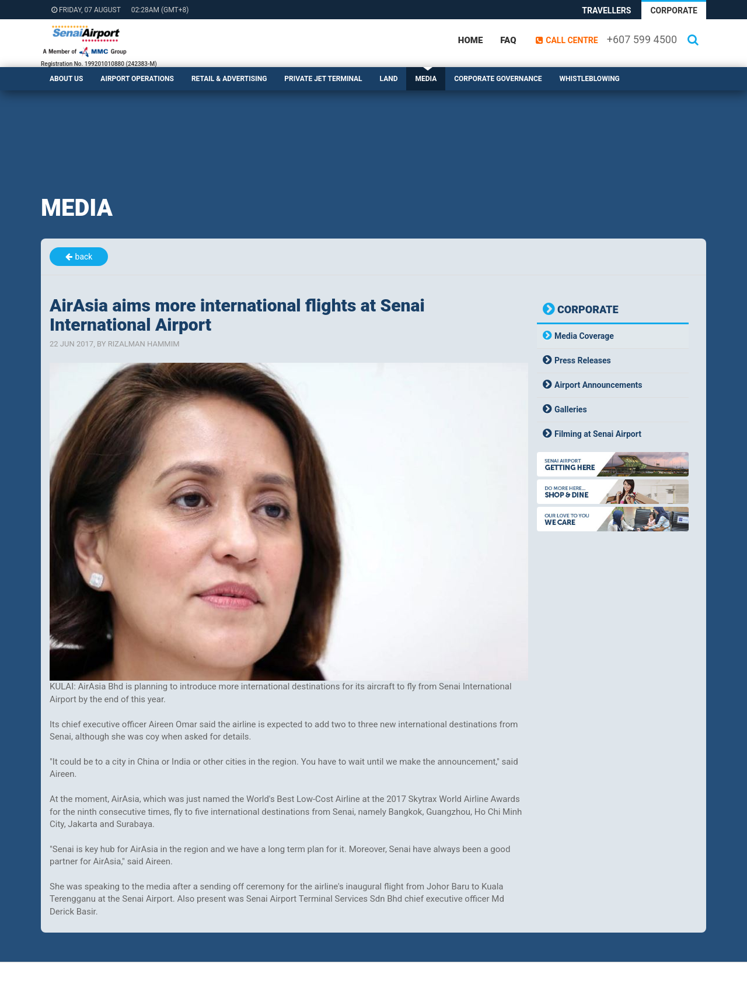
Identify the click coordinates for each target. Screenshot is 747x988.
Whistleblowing (590, 79)
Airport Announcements (598, 385)
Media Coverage (584, 336)
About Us (66, 79)
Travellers (606, 10)
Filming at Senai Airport (597, 434)
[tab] (613, 336)
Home (470, 40)
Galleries (570, 409)
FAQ (508, 40)
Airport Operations (137, 79)
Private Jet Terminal (323, 79)
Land (389, 79)
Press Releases (582, 360)
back (84, 256)
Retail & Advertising (229, 79)
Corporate (673, 10)
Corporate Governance (498, 79)
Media (426, 79)
